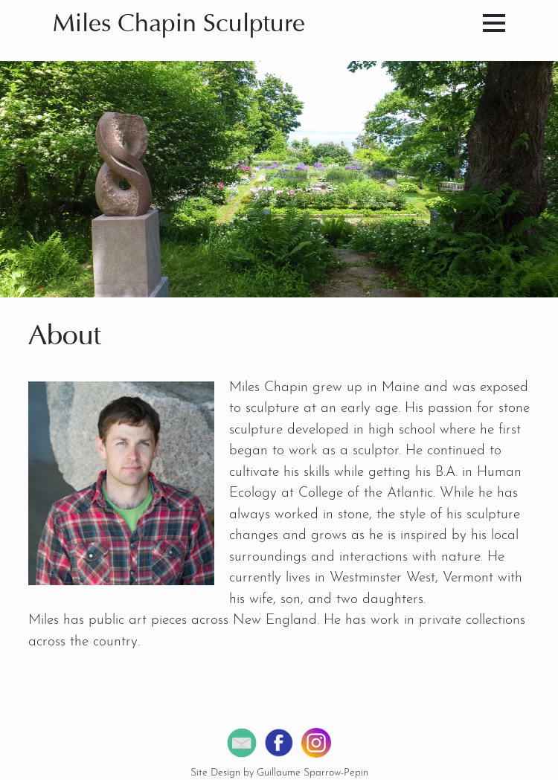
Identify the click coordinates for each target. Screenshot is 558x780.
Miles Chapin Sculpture (179, 25)
